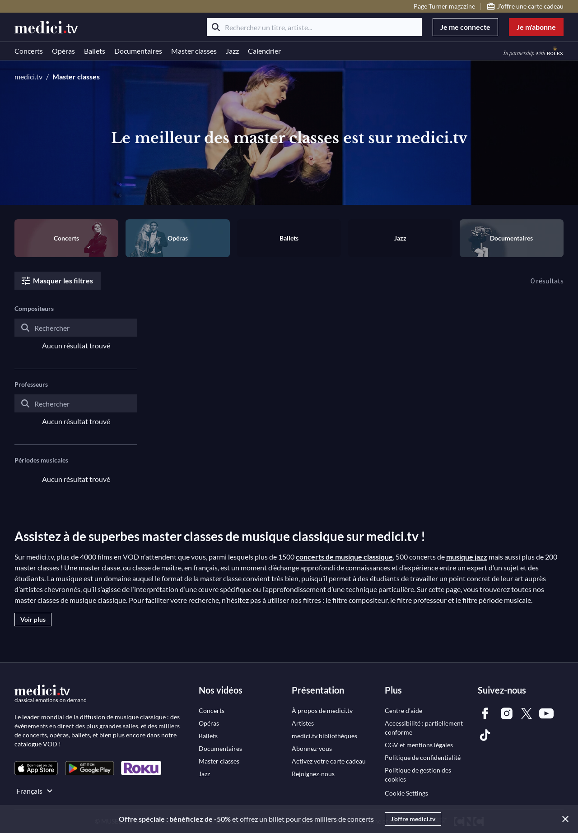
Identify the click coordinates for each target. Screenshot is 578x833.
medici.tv (28, 76)
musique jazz (466, 556)
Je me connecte (465, 27)
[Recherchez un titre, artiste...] (314, 27)
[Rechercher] (215, 27)
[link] (36, 768)
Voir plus (33, 619)
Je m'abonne (536, 27)
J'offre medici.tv (413, 819)
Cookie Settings (406, 793)
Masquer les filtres (56, 280)
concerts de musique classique (344, 556)
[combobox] (75, 335)
